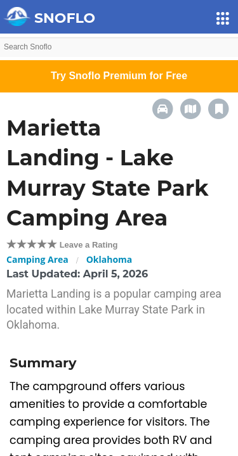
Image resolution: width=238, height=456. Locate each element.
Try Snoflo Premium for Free (119, 75)
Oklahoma (109, 259)
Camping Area (37, 259)
